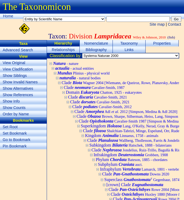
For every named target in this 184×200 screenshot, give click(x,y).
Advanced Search (18, 50)
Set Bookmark (15, 133)
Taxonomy (129, 43)
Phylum (131, 159)
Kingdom (121, 135)
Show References (18, 95)
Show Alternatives (18, 88)
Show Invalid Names (20, 82)
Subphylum (120, 164)
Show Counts (14, 107)
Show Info (11, 101)
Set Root (10, 127)
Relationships (63, 50)
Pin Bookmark (15, 146)
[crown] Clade (134, 184)
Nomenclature (96, 43)
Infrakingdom (131, 154)
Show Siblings (15, 75)
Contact (174, 24)
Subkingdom (130, 145)
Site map (157, 24)
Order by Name (16, 114)
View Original (14, 63)
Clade (94, 87)
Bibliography (96, 50)
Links (129, 50)
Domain (104, 92)
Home (8, 16)
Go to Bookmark (16, 140)
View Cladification (18, 69)
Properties (162, 43)
